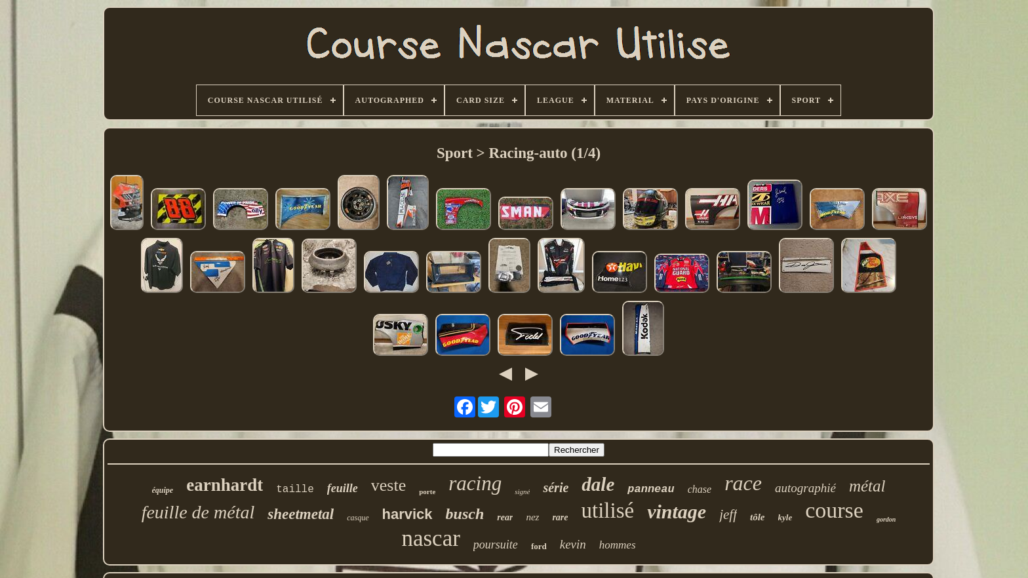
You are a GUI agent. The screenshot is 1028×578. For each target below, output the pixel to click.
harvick (407, 514)
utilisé (608, 510)
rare (560, 517)
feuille (342, 488)
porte (427, 491)
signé (522, 491)
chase (699, 489)
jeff (728, 514)
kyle (785, 517)
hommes (617, 545)
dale (598, 484)
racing (475, 483)
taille (295, 489)
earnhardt (224, 485)
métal (867, 486)
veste (388, 485)
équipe (163, 490)
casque (357, 517)
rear (505, 517)
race (743, 483)
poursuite (495, 544)
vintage (676, 511)
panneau (650, 489)
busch (465, 513)
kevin (573, 544)
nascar (430, 538)
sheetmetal (300, 514)
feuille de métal (198, 512)
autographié (805, 488)
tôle (757, 517)
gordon (886, 519)
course (834, 510)
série (555, 487)
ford (539, 546)
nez (532, 517)
